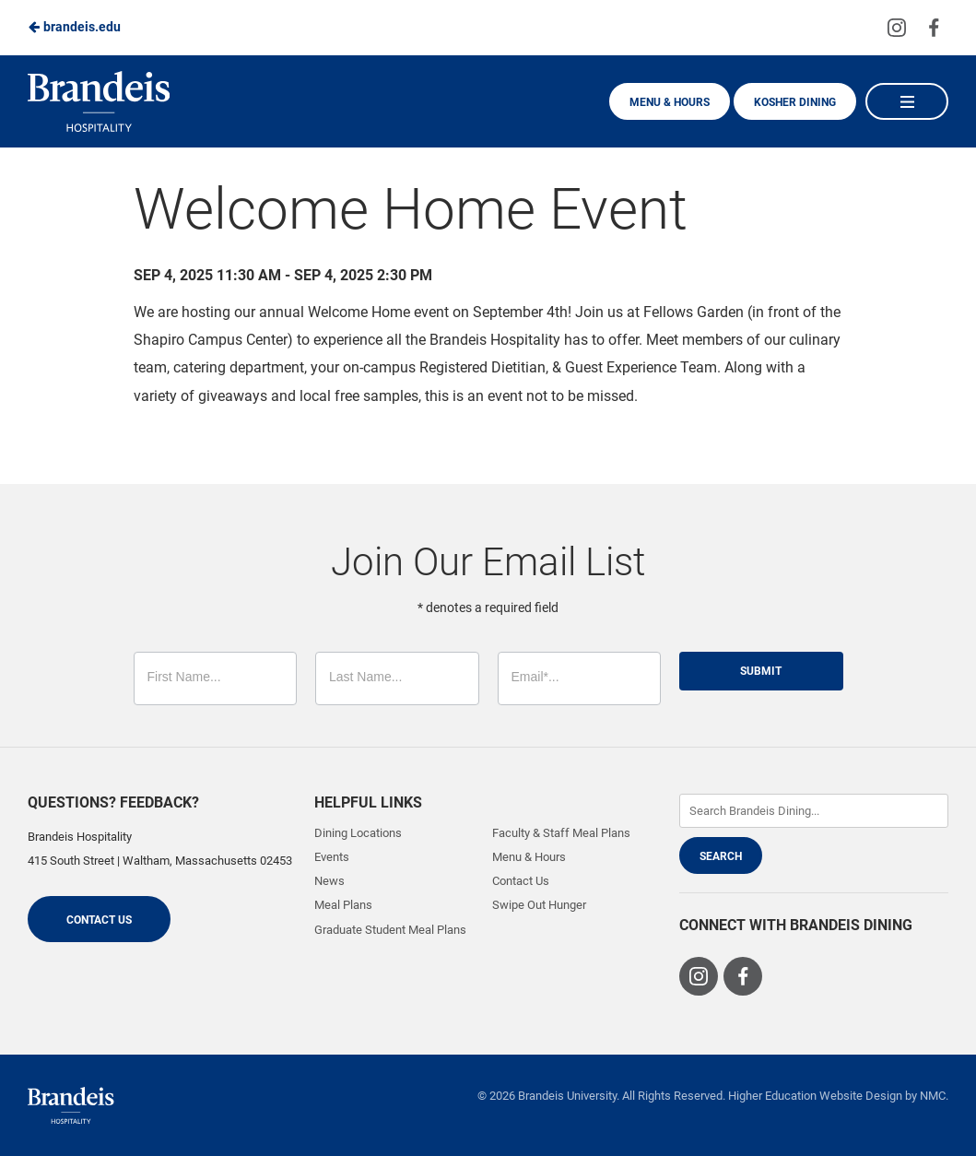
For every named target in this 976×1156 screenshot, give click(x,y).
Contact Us (99, 920)
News (329, 881)
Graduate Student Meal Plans (390, 930)
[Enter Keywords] (813, 811)
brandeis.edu (74, 26)
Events (331, 857)
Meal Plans (343, 905)
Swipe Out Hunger (539, 905)
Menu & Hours (669, 102)
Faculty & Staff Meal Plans (561, 833)
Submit (761, 671)
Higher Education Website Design (815, 1096)
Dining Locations (358, 833)
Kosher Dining (795, 102)
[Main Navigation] (906, 101)
